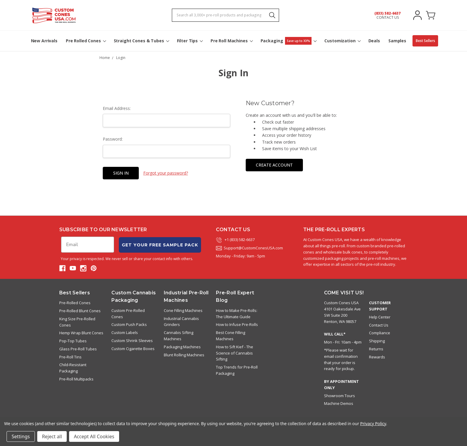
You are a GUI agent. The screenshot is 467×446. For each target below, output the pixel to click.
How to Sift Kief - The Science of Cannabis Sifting (234, 353)
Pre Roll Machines (231, 40)
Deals (374, 40)
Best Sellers (425, 40)
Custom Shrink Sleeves (132, 340)
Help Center (379, 317)
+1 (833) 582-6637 (235, 239)
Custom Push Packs (129, 324)
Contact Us (378, 325)
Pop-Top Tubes (73, 341)
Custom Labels (124, 332)
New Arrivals (44, 40)
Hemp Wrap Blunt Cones (81, 332)
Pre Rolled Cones (85, 40)
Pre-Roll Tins (70, 357)
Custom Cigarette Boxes (133, 348)
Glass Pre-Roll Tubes (78, 349)
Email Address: (117, 108)
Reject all (52, 436)
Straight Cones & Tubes (141, 40)
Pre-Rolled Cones (75, 302)
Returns (376, 349)
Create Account (274, 165)
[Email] (87, 245)
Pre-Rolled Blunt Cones (80, 310)
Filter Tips (189, 40)
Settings (21, 436)
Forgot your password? (165, 173)
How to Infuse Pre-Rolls (237, 324)
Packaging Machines (182, 346)
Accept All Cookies (94, 436)
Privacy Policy (373, 423)
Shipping (377, 341)
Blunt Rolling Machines (184, 355)
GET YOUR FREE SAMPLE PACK (160, 245)
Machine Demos (338, 403)
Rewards (377, 357)
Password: (113, 139)
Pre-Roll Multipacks (76, 379)
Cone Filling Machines (183, 310)
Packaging (288, 41)
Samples (397, 40)
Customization (342, 40)
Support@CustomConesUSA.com (249, 248)
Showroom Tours (339, 395)
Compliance (379, 332)
